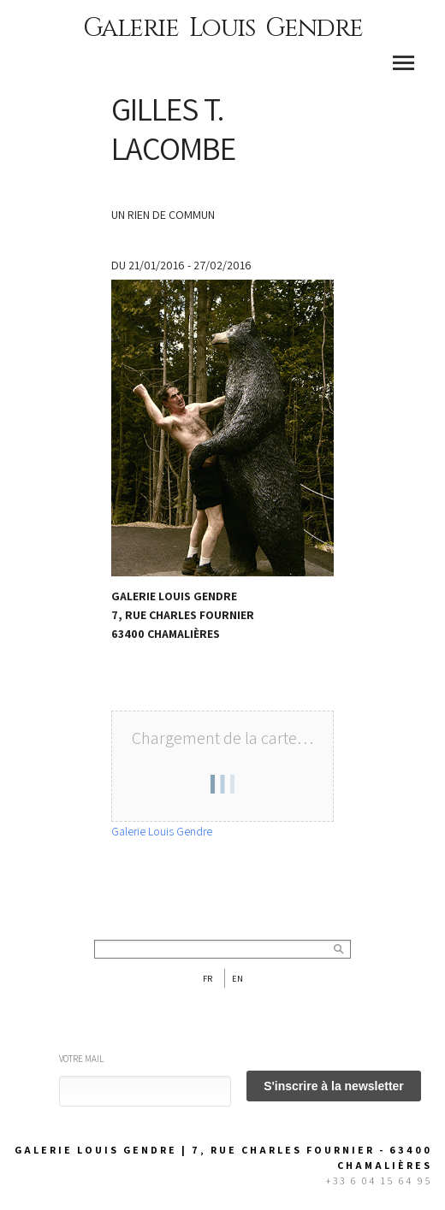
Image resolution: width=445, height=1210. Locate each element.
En (237, 978)
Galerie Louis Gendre (223, 28)
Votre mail (81, 1059)
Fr (207, 978)
